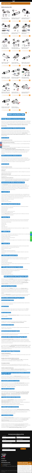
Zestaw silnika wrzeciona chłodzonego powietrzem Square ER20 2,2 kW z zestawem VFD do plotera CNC (6, 33)
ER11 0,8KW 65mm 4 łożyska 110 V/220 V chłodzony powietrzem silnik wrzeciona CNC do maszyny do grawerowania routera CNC (6, 78)
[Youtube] (3, 456)
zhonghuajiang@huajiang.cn (7, 464)
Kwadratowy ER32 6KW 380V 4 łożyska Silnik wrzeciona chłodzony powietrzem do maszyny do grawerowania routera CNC (26, 92)
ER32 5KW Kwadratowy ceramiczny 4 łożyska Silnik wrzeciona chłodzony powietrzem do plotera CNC (15, 107)
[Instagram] (4, 456)
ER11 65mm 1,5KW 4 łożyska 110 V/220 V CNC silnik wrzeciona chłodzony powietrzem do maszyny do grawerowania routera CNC (26, 63)
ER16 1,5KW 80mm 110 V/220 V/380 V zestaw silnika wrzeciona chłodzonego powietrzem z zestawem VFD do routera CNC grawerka (26, 48)
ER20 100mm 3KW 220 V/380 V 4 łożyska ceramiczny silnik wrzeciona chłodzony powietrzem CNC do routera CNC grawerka (6, 107)
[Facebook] (1, 456)
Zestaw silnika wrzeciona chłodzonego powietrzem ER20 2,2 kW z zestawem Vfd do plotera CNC (6, 18)
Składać (23, 448)
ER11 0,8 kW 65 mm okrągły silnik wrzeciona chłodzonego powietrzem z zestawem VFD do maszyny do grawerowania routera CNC (16, 78)
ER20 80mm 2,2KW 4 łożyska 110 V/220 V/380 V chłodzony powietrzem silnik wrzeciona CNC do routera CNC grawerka (16, 18)
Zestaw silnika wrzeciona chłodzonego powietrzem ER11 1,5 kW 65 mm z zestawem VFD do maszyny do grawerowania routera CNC (16, 48)
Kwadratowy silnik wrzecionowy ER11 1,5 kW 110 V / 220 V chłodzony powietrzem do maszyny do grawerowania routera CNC (16, 33)
